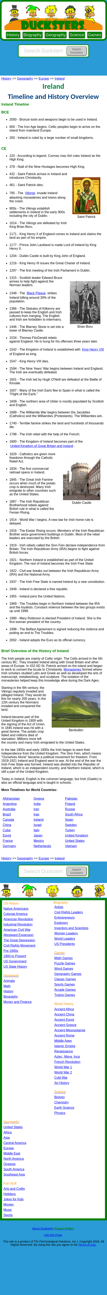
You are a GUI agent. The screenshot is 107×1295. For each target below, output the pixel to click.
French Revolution (67, 1062)
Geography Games (67, 974)
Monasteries (72, 669)
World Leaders (64, 938)
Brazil (7, 814)
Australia (9, 809)
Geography (56, 35)
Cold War (60, 1077)
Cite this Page (53, 1235)
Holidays (9, 1194)
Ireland (60, 78)
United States (75, 840)
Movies (8, 1204)
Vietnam (71, 846)
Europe (44, 78)
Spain (69, 819)
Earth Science (64, 1107)
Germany (9, 846)
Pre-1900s (10, 951)
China (7, 825)
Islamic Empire (64, 1046)
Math (7, 986)
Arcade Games (65, 989)
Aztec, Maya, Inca (67, 1056)
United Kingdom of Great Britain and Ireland (41, 446)
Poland (70, 804)
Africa (7, 1132)
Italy (37, 830)
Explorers (61, 923)
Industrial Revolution (17, 924)
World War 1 (63, 1067)
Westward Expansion (18, 935)
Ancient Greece (65, 1025)
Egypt (7, 835)
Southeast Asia (14, 1174)
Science (77, 35)
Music (7, 1210)
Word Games (63, 968)
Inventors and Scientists (71, 928)
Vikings (30, 193)
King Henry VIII (93, 349)
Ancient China (64, 1014)
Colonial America (15, 914)
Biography (33, 35)
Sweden (71, 825)
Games (94, 35)
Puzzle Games (64, 963)
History (13, 35)
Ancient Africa (64, 1009)
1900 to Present (14, 956)
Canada (8, 819)
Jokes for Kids (13, 1199)
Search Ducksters (76, 51)
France (8, 840)
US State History (15, 966)
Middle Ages (63, 1040)
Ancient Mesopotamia (69, 1030)
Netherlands (42, 846)
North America (13, 1158)
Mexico (39, 840)
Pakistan (71, 798)
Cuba (6, 830)
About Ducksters (43, 1228)
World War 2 (63, 1072)
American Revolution (18, 919)
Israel (38, 825)
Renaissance (63, 1051)
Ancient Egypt (64, 1019)
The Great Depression (19, 940)
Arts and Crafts (14, 1188)
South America (13, 1169)
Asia (6, 1137)
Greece (39, 798)
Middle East (11, 1153)
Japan (38, 835)
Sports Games (64, 984)
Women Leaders (66, 933)
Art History (61, 1083)
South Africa (73, 814)
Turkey (70, 830)
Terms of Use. (87, 1244)
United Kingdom (76, 835)
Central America (14, 1143)
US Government (14, 961)
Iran (36, 809)
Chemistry (61, 1102)
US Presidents (64, 944)
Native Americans (15, 908)
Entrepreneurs (64, 917)
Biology (59, 1097)
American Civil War (17, 929)
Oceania (9, 1164)
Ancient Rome (64, 1035)
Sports (8, 1215)
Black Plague (36, 293)
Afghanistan (11, 798)
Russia (70, 809)
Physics (59, 1113)
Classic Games (65, 979)
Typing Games (64, 995)
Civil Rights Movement (19, 945)
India (37, 804)
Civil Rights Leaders (68, 912)
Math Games (63, 958)
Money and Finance (17, 1002)
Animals (9, 980)
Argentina (10, 804)
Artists (58, 907)
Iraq (36, 814)
